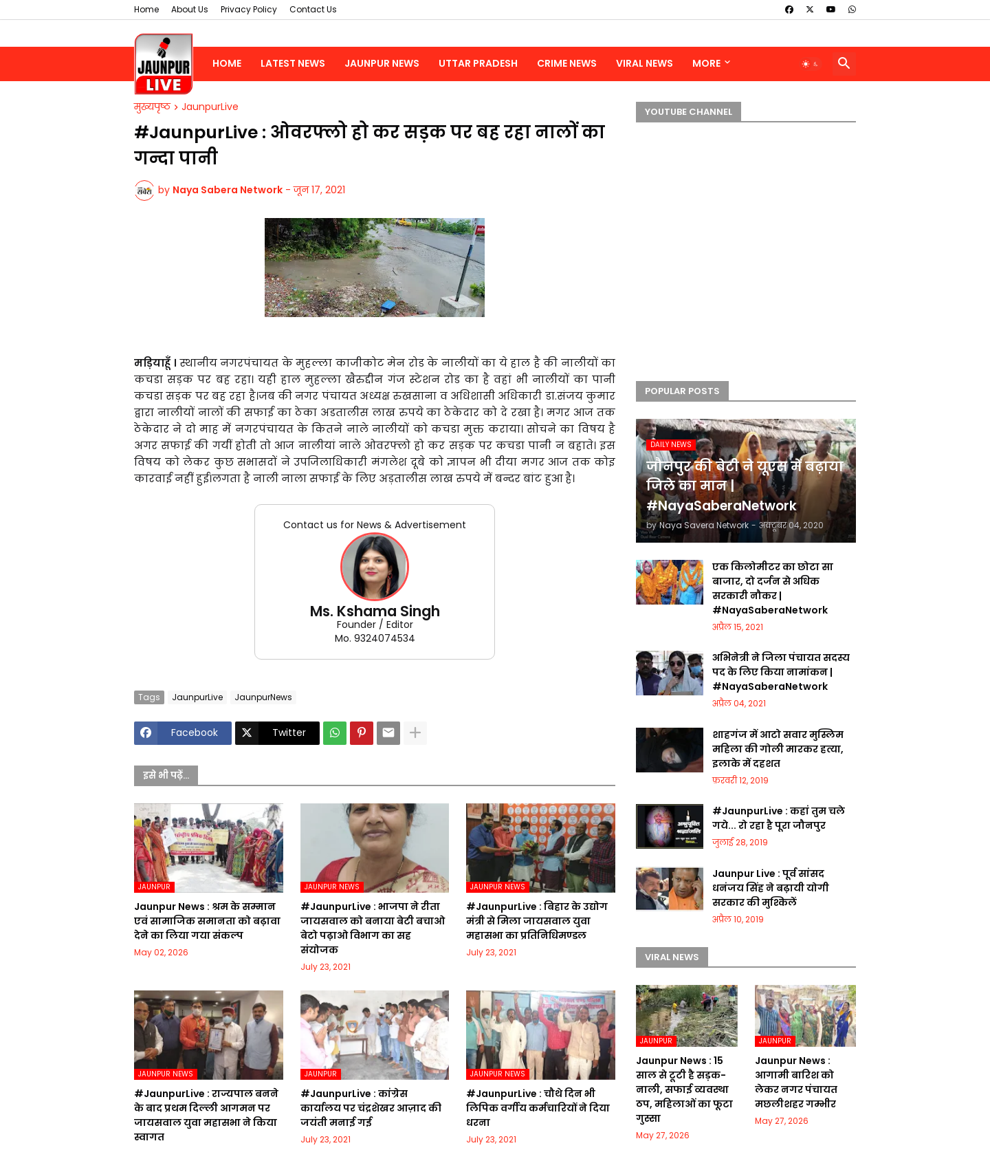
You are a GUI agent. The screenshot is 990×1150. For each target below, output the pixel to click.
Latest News (293, 63)
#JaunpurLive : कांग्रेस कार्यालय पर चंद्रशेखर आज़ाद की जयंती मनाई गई (370, 1108)
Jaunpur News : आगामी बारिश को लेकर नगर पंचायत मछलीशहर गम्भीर (796, 1082)
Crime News (567, 63)
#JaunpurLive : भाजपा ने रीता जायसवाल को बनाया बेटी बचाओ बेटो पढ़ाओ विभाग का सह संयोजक (372, 928)
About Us (189, 9)
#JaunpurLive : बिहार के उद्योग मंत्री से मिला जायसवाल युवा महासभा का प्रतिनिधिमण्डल (537, 921)
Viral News (644, 63)
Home (146, 9)
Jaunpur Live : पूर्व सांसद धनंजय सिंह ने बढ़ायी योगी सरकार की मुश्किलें (770, 888)
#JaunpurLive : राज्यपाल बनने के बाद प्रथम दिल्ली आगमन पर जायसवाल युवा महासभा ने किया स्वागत (206, 1115)
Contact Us (313, 9)
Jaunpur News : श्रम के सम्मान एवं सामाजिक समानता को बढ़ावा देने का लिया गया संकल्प (207, 921)
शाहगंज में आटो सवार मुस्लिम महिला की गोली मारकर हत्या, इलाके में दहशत (778, 749)
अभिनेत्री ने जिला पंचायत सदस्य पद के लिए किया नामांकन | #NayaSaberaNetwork (781, 672)
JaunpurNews (263, 697)
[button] (810, 64)
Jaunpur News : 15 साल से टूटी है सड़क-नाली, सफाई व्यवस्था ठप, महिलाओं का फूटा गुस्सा (684, 1089)
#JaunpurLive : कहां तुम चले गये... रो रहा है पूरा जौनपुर (778, 818)
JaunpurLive (210, 107)
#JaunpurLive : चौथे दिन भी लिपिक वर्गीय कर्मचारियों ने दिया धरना (538, 1108)
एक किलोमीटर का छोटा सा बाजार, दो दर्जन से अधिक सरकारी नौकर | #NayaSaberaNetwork (772, 588)
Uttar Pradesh (478, 63)
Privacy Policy (249, 9)
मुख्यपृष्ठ (152, 107)
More (706, 63)
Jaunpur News (381, 63)
